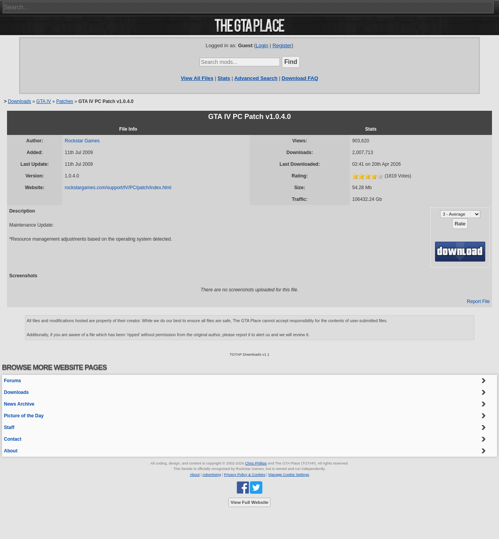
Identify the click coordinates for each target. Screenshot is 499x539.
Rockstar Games (82, 141)
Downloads (19, 101)
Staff (9, 427)
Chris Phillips (256, 463)
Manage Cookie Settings (289, 474)
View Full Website (250, 502)
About (11, 451)
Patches (64, 101)
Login (262, 45)
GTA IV (43, 101)
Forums (12, 380)
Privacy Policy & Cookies (244, 474)
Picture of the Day (24, 415)
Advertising (211, 474)
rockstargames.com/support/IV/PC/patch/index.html (118, 187)
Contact (12, 439)
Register (282, 45)
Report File (478, 301)
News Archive (19, 404)
